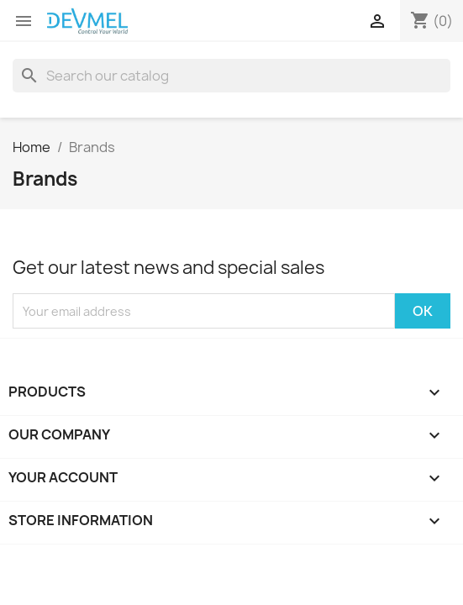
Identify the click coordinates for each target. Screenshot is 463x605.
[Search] (231, 75)
